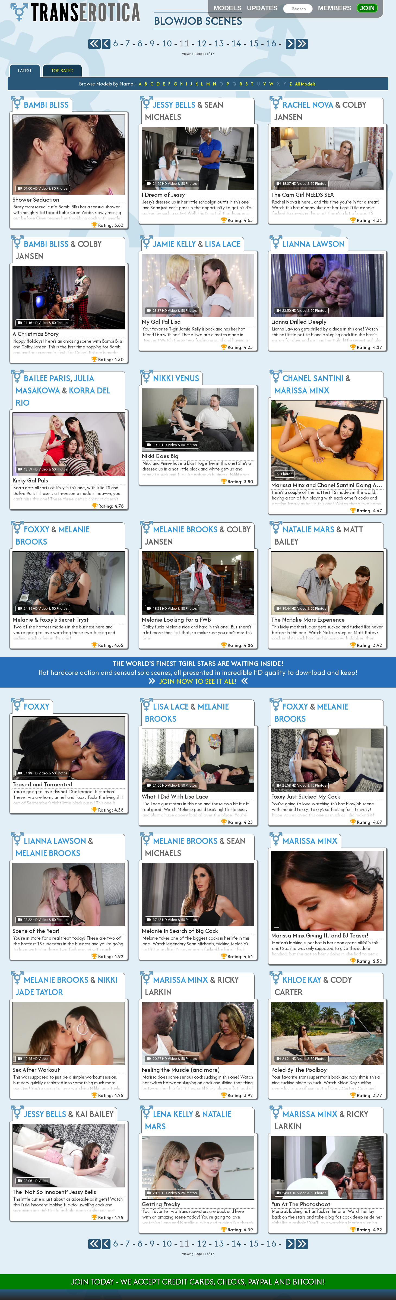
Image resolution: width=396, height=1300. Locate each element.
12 (202, 43)
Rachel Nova (308, 104)
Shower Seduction (35, 199)
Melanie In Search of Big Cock (180, 930)
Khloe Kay (302, 980)
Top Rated (62, 70)
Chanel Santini (313, 378)
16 (271, 43)
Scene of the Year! (36, 930)
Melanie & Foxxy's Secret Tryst (50, 619)
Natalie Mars (308, 529)
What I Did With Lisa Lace (175, 796)
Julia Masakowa (55, 384)
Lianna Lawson (314, 244)
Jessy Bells (174, 104)
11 (184, 43)
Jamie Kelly (174, 244)
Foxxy (36, 529)
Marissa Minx (302, 390)
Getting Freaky (161, 1204)
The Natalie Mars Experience (308, 619)
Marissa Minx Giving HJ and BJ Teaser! (320, 935)
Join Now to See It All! (198, 681)
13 (219, 43)
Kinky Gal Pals (30, 480)
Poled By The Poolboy (299, 1069)
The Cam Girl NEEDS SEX (302, 194)
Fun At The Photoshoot (301, 1204)
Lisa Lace (222, 244)
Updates (262, 8)
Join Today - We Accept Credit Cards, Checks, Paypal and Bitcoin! (198, 1282)
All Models (305, 84)
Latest (25, 70)
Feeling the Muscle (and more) (181, 1069)
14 (236, 43)
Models (228, 8)
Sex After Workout (36, 1069)
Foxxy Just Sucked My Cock (305, 796)
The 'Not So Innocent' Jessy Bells (54, 1191)
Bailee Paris (47, 378)
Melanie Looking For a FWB (176, 619)
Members (334, 8)
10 (167, 43)
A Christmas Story (35, 333)
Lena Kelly (173, 1114)
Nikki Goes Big (160, 456)
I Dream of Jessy (163, 194)
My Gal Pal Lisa (161, 321)
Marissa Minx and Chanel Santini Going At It (327, 485)
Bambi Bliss (46, 104)
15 (254, 43)
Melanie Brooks (185, 529)
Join (367, 8)
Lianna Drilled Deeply (299, 321)
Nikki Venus (176, 378)
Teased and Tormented (42, 784)
